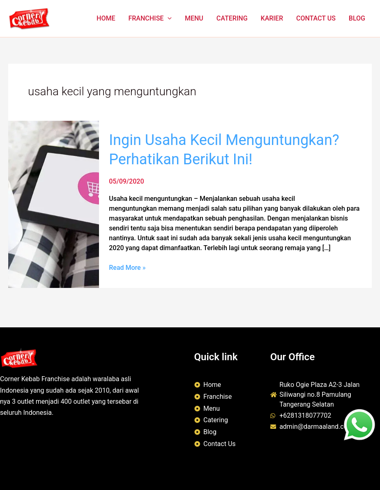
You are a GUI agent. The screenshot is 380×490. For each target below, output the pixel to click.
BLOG (357, 18)
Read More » (127, 267)
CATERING (232, 18)
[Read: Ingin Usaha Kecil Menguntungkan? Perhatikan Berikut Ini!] (53, 204)
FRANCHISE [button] (150, 18)
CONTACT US (316, 18)
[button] (168, 18)
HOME (106, 18)
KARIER (272, 18)
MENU (194, 18)
